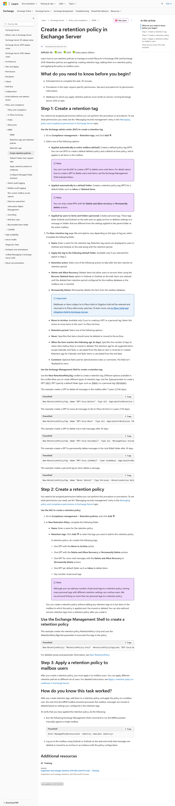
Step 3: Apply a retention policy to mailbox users (155, 39)
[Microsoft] (5, 3)
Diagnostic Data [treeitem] (12, 244)
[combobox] (18, 24)
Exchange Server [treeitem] (12, 30)
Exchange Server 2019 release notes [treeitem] (17, 47)
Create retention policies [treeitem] (20, 153)
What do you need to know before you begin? (153, 26)
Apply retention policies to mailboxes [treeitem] (21, 168)
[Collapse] (33, 18)
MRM (94, 20)
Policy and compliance (78, 20)
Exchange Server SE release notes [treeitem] (19, 40)
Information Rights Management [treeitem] (15, 208)
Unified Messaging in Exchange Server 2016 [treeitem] (18, 256)
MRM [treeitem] (12, 134)
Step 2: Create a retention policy (155, 35)
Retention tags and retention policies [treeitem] (22, 141)
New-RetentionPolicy (100, 654)
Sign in (169, 3)
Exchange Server (57, 20)
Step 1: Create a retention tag (154, 31)
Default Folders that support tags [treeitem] (21, 160)
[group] (87, 402)
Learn (43, 20)
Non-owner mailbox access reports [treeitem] (19, 195)
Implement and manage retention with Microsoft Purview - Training (70, 770)
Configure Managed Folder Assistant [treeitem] (21, 176)
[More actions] (131, 20)
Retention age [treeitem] (15, 148)
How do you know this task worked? (153, 45)
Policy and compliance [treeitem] (17, 109)
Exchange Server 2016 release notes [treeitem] (17, 55)
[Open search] (162, 3)
